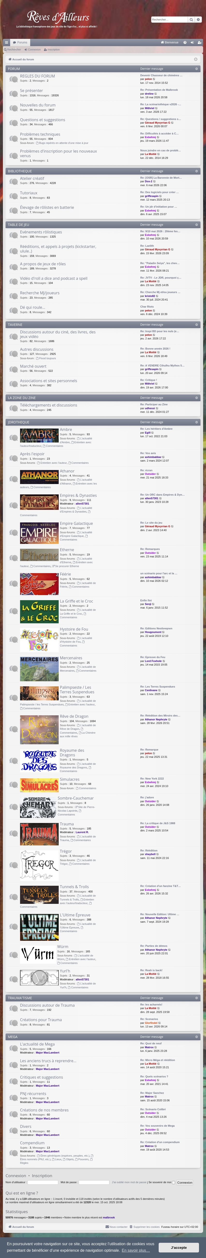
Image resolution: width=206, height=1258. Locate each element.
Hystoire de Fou (74, 629)
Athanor (67, 471)
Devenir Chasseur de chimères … (161, 75)
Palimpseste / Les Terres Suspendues (77, 690)
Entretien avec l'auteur (52, 462)
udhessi (150, 408)
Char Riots (147, 306)
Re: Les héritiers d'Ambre (156, 428)
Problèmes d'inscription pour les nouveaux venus (58, 153)
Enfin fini (146, 600)
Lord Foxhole (153, 661)
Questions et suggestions (42, 119)
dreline (149, 93)
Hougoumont (153, 632)
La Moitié (150, 154)
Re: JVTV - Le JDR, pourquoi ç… (160, 277)
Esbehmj (150, 137)
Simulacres (69, 779)
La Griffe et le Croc (76, 601)
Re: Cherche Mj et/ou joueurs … (160, 292)
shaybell (150, 854)
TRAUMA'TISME (20, 998)
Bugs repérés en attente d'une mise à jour (62, 142)
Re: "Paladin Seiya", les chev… (160, 263)
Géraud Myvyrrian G (157, 122)
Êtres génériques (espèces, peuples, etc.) (63, 1155)
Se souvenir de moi (162, 1182)
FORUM (14, 68)
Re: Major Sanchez (152, 1092)
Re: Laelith (147, 245)
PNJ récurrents (33, 1093)
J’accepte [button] (179, 1248)
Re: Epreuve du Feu (152, 657)
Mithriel (149, 108)
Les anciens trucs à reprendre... (48, 1060)
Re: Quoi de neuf (151, 1043)
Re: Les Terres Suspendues (157, 686)
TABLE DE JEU (18, 224)
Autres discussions (36, 349)
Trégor (66, 851)
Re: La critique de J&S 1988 (157, 823)
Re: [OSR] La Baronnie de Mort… (161, 177)
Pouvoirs (82, 1159)
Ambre (66, 429)
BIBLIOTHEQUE (20, 171)
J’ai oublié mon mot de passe (129, 1182)
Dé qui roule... (32, 307)
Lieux (56, 1159)
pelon (148, 78)
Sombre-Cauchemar (76, 798)
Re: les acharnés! (151, 1004)
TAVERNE (15, 324)
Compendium (32, 1143)
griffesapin (151, 196)
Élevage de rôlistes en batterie (47, 207)
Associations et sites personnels (48, 380)
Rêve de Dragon (74, 716)
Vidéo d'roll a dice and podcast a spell (53, 278)
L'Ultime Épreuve (75, 915)
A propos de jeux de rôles (43, 264)
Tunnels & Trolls (74, 886)
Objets (68, 1159)
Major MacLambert (47, 1052)
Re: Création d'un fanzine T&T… (160, 886)
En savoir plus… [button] (136, 1250)
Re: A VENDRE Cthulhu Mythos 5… (162, 365)
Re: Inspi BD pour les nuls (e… (159, 331)
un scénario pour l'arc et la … (159, 573)
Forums (22, 42)
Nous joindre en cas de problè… (160, 150)
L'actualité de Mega (37, 1044)
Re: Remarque (149, 749)
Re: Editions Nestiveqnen (156, 628)
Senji (148, 604)
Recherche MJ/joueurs (39, 292)
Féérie (65, 574)
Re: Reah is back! (151, 970)
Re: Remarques (150, 549)
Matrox (149, 1047)
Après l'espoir (32, 454)
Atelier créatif (32, 178)
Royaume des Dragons (72, 753)
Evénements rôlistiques (41, 232)
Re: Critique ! (148, 380)
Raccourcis (7, 43)
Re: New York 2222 (152, 778)
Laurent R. (82, 832)
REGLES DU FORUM (37, 76)
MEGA (12, 1036)
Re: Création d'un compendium (160, 1142)
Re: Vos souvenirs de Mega (157, 1125)
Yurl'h (65, 971)
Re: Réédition (148, 850)
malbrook (109, 1217)
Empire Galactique (76, 523)
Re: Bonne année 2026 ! (155, 348)
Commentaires (53, 445)
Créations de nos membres (44, 1110)
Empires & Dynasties (78, 495)
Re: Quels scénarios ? (154, 1076)
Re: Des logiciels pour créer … (159, 192)
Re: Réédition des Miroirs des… (160, 715)
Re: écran (146, 470)
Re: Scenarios (149, 1019)
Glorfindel (151, 1022)
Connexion (34, 49)
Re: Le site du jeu (151, 522)
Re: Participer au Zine (154, 404)
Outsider (150, 473)
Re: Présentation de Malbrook (159, 89)
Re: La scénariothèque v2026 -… (160, 104)
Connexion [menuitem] (193, 43)
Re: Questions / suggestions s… (160, 119)
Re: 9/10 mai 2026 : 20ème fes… (160, 231)
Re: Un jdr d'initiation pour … (158, 206)
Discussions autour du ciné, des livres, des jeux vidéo (58, 334)
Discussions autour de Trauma (47, 1005)
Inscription (54, 49)
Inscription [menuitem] (200, 43)
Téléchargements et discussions (48, 405)
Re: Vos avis (148, 453)
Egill (147, 432)
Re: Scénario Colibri (153, 1109)
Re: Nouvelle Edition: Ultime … (159, 914)
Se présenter (31, 90)
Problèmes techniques (40, 134)
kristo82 (150, 296)
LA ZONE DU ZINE (22, 397)
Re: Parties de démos (153, 945)
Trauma (67, 824)
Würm (62, 946)
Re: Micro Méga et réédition (157, 1060)
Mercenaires (71, 658)
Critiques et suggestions (41, 1077)
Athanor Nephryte (156, 719)
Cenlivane (151, 690)
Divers (25, 1126)
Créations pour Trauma (41, 1019)
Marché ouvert (33, 366)
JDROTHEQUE (18, 422)
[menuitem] (119, 42)
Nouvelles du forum (38, 105)
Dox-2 (148, 181)
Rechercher (14, 49)
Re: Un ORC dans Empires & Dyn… (162, 494)
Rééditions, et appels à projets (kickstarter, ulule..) (58, 249)
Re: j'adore (147, 797)
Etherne (67, 549)
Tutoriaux (28, 193)
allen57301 (82, 503)
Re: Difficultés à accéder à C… (159, 133)
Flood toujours (46, 358)
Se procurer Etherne (65, 566)
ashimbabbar (153, 457)
